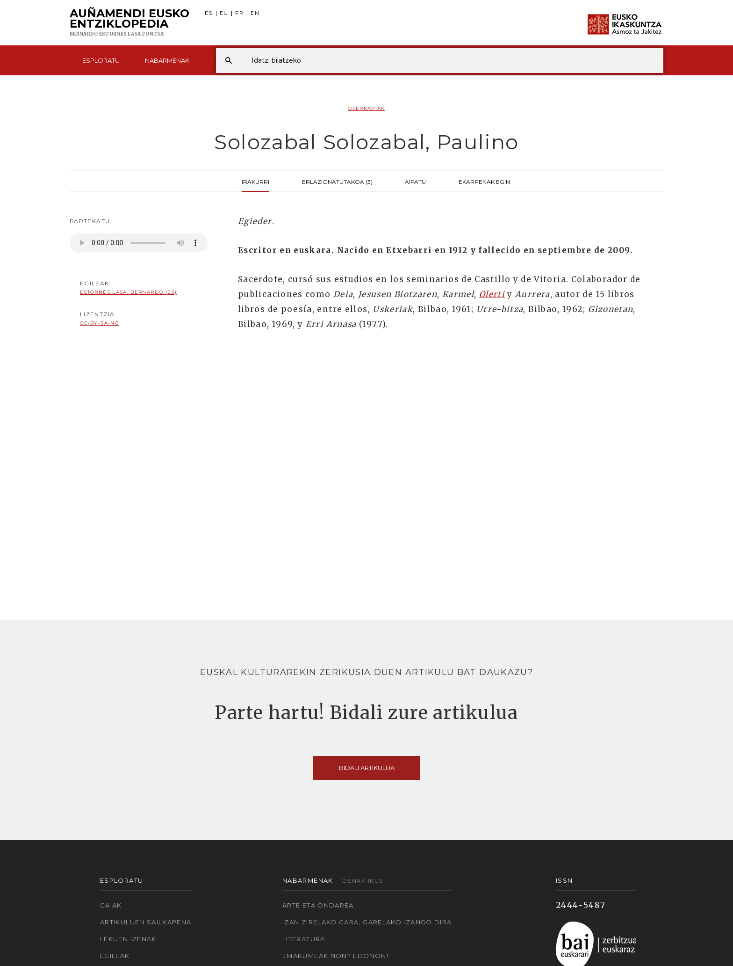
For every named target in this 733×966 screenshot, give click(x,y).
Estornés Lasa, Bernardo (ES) (128, 292)
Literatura (303, 939)
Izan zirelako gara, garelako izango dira (367, 922)
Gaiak (111, 905)
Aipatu (415, 181)
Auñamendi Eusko (129, 23)
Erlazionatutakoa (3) (337, 181)
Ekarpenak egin (484, 181)
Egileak (115, 955)
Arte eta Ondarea (318, 905)
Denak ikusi (363, 880)
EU (224, 13)
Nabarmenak (167, 60)
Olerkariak (366, 108)
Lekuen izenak (128, 939)
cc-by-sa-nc (99, 323)
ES (209, 13)
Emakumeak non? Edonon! (335, 955)
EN (255, 13)
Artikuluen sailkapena (146, 922)
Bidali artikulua (367, 767)
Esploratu (101, 60)
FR (239, 13)
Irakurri (255, 181)
